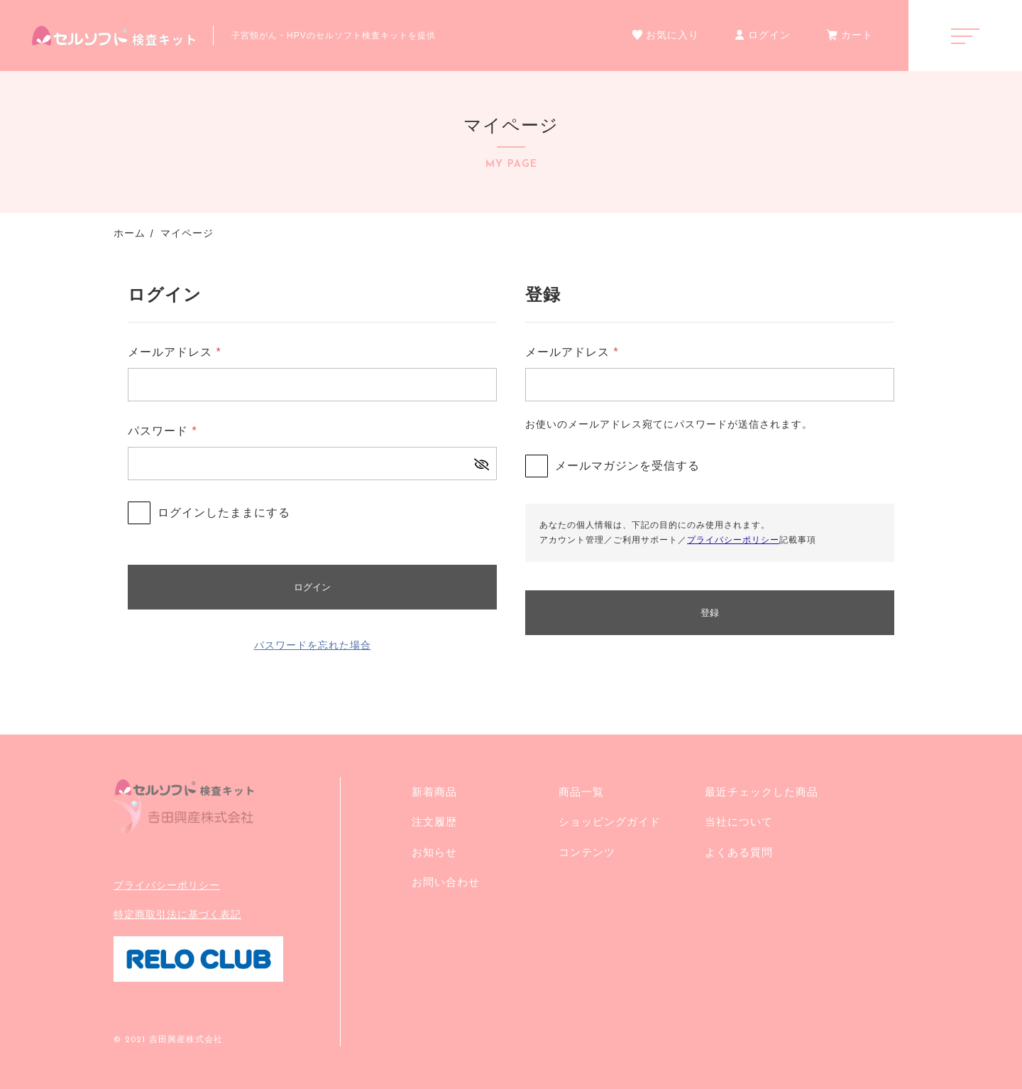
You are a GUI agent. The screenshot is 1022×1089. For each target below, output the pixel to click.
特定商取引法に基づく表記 (177, 914)
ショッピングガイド (610, 822)
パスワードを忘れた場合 (312, 645)
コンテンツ (587, 852)
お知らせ (434, 852)
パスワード (162, 431)
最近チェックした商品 (761, 792)
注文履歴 (434, 822)
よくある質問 (739, 852)
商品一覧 (581, 792)
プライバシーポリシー (733, 540)
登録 (709, 612)
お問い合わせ (446, 882)
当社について (739, 822)
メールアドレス (174, 352)
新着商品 (434, 792)
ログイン (312, 587)
